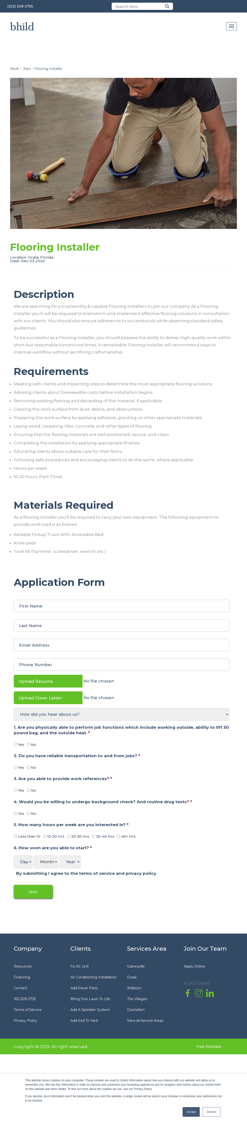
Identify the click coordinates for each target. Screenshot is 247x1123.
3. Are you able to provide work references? (63, 778)
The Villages (137, 999)
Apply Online (194, 966)
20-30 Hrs (80, 836)
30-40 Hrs (105, 836)
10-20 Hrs (55, 836)
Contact (20, 988)
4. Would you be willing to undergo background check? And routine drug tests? (103, 801)
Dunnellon (135, 1010)
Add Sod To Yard (84, 1020)
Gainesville (136, 966)
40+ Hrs (128, 836)
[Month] (46, 862)
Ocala (132, 977)
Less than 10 (29, 836)
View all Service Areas (145, 1020)
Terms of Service (28, 1010)
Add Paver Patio (84, 988)
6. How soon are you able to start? (53, 847)
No (33, 744)
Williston (134, 988)
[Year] (70, 862)
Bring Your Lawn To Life (90, 999)
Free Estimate (209, 1046)
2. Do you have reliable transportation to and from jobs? (77, 755)
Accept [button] (191, 1112)
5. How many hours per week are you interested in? (71, 824)
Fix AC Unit (79, 966)
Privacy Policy (25, 1020)
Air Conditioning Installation (93, 977)
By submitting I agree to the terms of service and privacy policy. (86, 873)
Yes (21, 744)
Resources (23, 966)
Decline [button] (211, 1112)
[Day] (23, 862)
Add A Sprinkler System (90, 1010)
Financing (22, 977)
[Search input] (139, 6)
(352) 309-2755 (20, 6)
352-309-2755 (25, 999)
